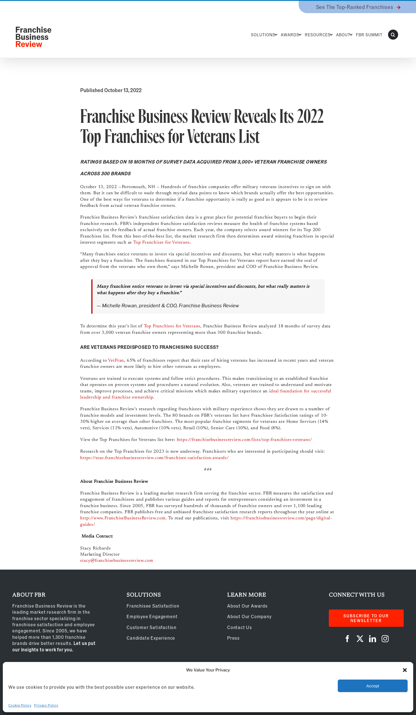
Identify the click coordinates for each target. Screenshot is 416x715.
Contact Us (239, 627)
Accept (372, 685)
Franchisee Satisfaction (153, 606)
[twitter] (359, 638)
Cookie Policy (19, 705)
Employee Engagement (152, 616)
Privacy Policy (46, 705)
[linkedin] (372, 638)
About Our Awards (247, 606)
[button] (405, 670)
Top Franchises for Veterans (161, 242)
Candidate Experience (151, 638)
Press (233, 638)
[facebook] (347, 638)
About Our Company (249, 616)
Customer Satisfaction (152, 627)
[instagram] (385, 638)
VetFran (116, 360)
